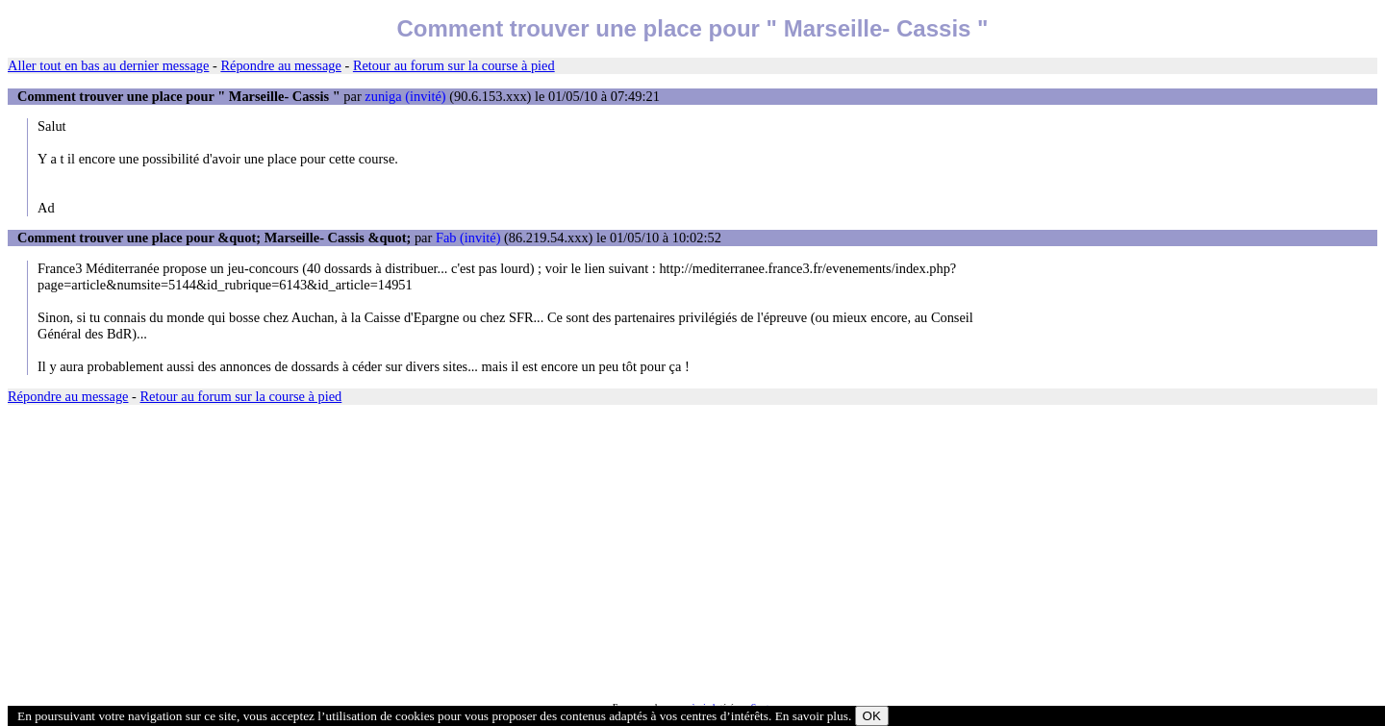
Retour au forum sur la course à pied (454, 65)
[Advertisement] (585, 553)
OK (872, 716)
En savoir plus (811, 716)
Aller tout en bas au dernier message (108, 65)
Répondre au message (280, 65)
